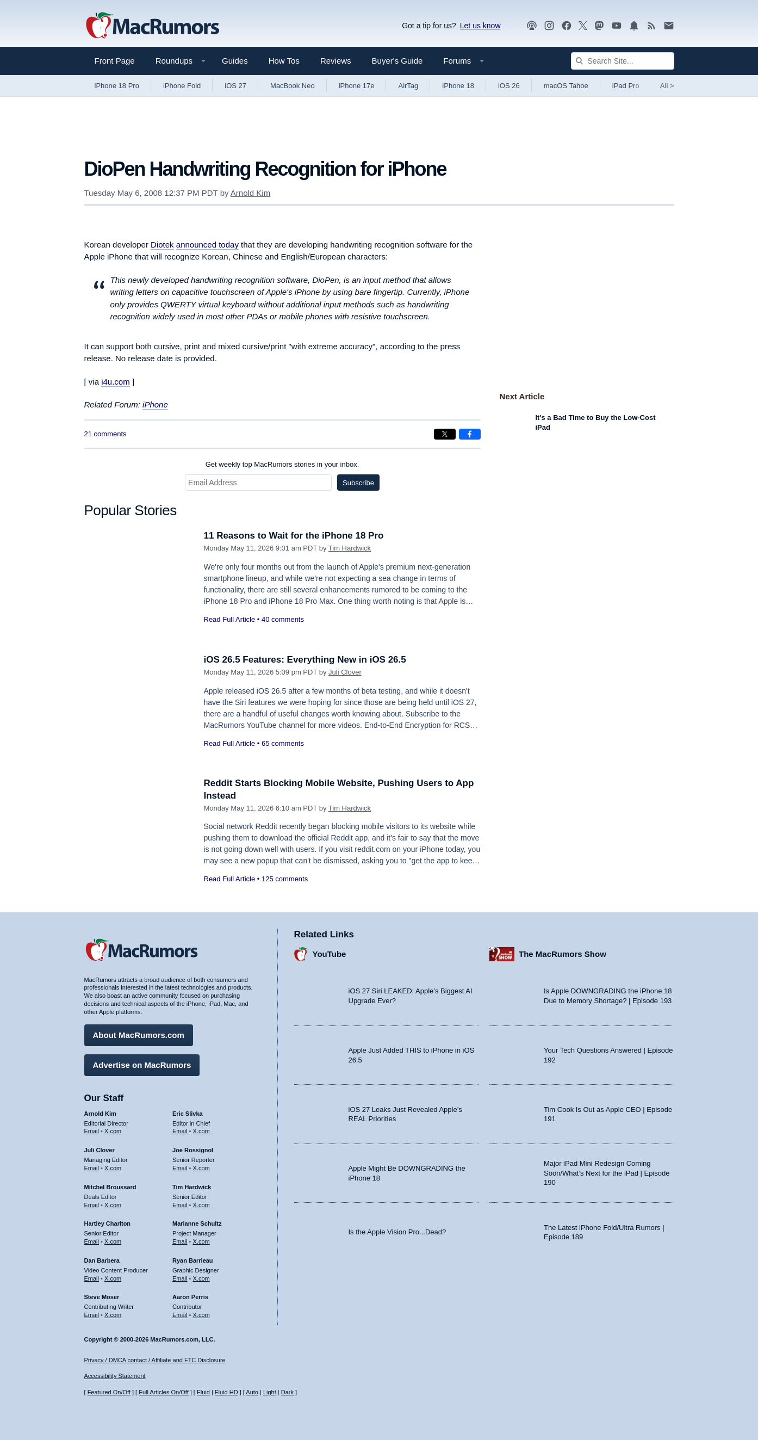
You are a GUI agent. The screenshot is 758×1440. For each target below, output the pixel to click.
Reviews (335, 60)
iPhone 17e (357, 86)
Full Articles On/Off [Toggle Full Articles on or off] (164, 1392)
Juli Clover (345, 672)
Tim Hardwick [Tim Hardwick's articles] (191, 1187)
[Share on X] (445, 434)
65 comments (283, 743)
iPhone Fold (182, 86)
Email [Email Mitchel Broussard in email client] (92, 1205)
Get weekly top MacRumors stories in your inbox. (282, 464)
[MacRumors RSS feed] (651, 26)
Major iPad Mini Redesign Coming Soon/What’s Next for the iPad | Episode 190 (607, 1172)
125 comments (285, 879)
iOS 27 (235, 86)
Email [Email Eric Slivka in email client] (180, 1131)
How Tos (284, 60)
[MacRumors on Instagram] (549, 26)
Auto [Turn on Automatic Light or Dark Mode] (252, 1392)
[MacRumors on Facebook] (566, 26)
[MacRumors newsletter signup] (668, 26)
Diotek (162, 244)
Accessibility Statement (115, 1376)
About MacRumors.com (138, 1035)
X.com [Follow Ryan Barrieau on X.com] (201, 1278)
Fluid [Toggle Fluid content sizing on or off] (203, 1392)
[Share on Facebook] (470, 434)
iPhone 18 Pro (117, 86)
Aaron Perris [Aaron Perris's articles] (190, 1297)
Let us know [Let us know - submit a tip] (480, 25)
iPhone (155, 404)
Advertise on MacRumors (142, 1065)
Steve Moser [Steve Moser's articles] (102, 1297)
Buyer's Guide (397, 60)
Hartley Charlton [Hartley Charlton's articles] (107, 1223)
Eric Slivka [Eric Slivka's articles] (187, 1113)
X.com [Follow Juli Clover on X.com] (112, 1168)
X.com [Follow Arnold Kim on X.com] (112, 1131)
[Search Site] (622, 61)
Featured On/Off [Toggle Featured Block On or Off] (109, 1392)
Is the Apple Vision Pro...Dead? (397, 1232)
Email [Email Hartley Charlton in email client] (92, 1241)
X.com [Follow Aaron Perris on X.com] (201, 1315)
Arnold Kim (250, 192)
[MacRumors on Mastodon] (599, 26)
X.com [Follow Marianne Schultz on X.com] (201, 1241)
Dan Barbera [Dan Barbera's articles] (102, 1260)
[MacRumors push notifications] (634, 26)
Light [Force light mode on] (269, 1392)
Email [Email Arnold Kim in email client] (92, 1131)
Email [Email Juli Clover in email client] (92, 1168)
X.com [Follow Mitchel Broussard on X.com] (112, 1205)
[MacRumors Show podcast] (531, 26)
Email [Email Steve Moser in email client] (92, 1315)
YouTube (329, 954)
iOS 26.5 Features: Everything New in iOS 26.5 (305, 659)
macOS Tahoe (566, 86)
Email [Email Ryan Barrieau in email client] (180, 1278)
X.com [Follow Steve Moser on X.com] (112, 1315)
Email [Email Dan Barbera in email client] (92, 1278)
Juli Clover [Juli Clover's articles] (99, 1150)
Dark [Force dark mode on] (287, 1392)
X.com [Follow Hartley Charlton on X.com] (112, 1241)
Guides (235, 60)
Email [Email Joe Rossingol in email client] (180, 1168)
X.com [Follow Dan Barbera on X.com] (112, 1278)
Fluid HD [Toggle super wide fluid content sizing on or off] (226, 1392)
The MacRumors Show (562, 954)
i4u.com (115, 381)
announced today (207, 244)
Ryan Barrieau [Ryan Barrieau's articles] (192, 1260)
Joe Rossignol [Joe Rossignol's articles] (192, 1150)
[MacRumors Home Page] (152, 26)
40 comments (283, 619)
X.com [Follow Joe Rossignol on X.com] (201, 1168)
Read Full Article (230, 619)
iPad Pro (625, 86)
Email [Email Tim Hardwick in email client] (180, 1205)
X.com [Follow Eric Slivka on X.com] (201, 1131)
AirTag (408, 86)
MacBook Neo (292, 86)
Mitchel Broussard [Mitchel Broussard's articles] (110, 1187)
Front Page (115, 60)
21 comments (105, 434)
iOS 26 (509, 86)
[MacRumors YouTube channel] (616, 26)
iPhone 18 (458, 86)
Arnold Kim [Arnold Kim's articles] (100, 1113)
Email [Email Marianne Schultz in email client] (180, 1241)
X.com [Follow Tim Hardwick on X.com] (201, 1205)
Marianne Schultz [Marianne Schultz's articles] (196, 1223)
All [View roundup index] (667, 86)
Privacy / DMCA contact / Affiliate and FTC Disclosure (155, 1360)
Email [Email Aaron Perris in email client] (180, 1315)
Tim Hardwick (349, 548)
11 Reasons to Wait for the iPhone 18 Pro (294, 535)
